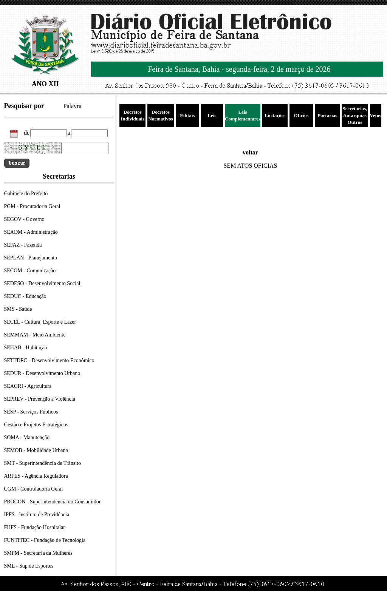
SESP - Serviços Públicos (31, 412)
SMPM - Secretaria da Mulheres (38, 553)
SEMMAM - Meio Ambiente (35, 335)
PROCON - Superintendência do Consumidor (52, 502)
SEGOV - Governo (24, 219)
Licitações (275, 115)
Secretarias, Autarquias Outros (354, 115)
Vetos (375, 115)
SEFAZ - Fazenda (23, 245)
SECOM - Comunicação (30, 270)
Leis (211, 115)
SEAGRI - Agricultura (28, 386)
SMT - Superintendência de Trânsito (42, 463)
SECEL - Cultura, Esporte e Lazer (40, 322)
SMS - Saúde (18, 309)
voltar (250, 152)
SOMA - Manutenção (27, 437)
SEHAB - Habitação (25, 347)
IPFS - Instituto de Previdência (37, 514)
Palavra (72, 106)
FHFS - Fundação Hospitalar (34, 527)
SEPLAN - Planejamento (30, 258)
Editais (187, 115)
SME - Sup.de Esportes (29, 566)
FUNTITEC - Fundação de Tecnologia (45, 540)
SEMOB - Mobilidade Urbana (36, 450)
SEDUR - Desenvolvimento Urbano (42, 373)
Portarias (327, 115)
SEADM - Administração (31, 232)
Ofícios (301, 115)
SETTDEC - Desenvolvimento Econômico (49, 360)
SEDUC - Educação (25, 296)
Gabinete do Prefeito (26, 193)
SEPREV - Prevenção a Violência (39, 399)
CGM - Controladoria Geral (33, 489)
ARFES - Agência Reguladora (36, 476)
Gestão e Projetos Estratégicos (36, 424)
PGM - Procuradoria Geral (32, 206)
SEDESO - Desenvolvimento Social (42, 283)
